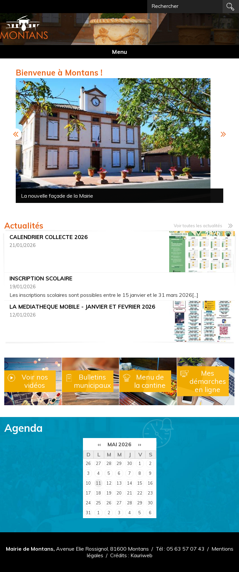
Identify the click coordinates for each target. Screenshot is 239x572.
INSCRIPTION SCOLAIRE (41, 278)
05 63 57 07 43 (186, 548)
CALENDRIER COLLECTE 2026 (49, 236)
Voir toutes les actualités (198, 225)
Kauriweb (141, 555)
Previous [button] (16, 134)
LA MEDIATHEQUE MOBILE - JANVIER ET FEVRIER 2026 (82, 306)
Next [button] (223, 134)
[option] (120, 140)
